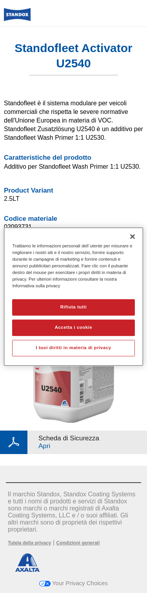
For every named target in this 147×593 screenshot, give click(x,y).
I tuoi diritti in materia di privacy (73, 347)
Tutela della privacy (29, 543)
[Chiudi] (132, 236)
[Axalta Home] (17, 18)
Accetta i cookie (74, 327)
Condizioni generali (78, 543)
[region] (73, 296)
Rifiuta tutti (73, 307)
